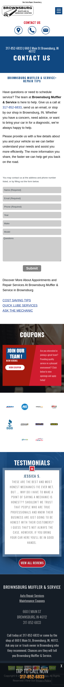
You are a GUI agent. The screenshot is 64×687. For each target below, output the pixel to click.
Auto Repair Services (32, 601)
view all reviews (32, 568)
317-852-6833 (14, 48)
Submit (32, 268)
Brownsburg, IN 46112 (44, 49)
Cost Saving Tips (17, 300)
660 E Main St (33, 48)
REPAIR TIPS (32, 81)
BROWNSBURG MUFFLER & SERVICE (31, 78)
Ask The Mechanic (18, 310)
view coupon (15, 373)
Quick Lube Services (20, 305)
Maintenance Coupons (32, 606)
